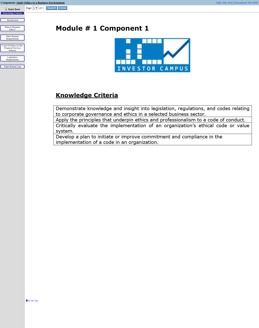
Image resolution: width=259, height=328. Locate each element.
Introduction (12, 20)
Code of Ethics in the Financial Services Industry (12, 48)
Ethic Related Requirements (12, 37)
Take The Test (224, 2)
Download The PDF (246, 2)
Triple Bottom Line (12, 66)
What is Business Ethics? (12, 28)
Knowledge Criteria (12, 13)
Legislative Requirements (12, 58)
